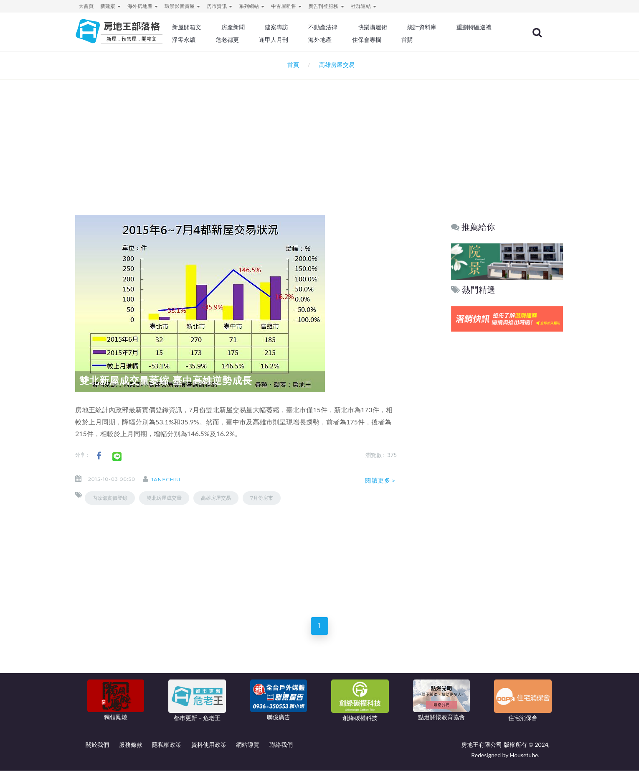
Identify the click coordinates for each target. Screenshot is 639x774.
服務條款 (130, 747)
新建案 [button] (110, 6)
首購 (481, 39)
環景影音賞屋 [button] (182, 6)
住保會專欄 (442, 39)
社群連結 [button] (363, 6)
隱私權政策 (166, 747)
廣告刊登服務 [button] (326, 6)
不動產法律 (346, 27)
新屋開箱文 (214, 27)
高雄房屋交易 (216, 498)
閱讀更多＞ (381, 480)
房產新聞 (259, 27)
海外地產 (397, 39)
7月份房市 (261, 498)
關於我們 (97, 747)
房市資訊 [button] (219, 6)
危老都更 (307, 39)
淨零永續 (265, 39)
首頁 (291, 64)
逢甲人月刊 (352, 39)
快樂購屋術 (394, 27)
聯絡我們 (281, 747)
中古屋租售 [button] (286, 6)
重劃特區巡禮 (217, 39)
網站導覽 (247, 747)
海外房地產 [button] (142, 6)
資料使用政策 (208, 747)
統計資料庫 (442, 27)
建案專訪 (301, 27)
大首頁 (86, 6)
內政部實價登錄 (109, 498)
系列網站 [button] (251, 6)
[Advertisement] (319, 136)
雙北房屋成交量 (164, 498)
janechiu (172, 479)
